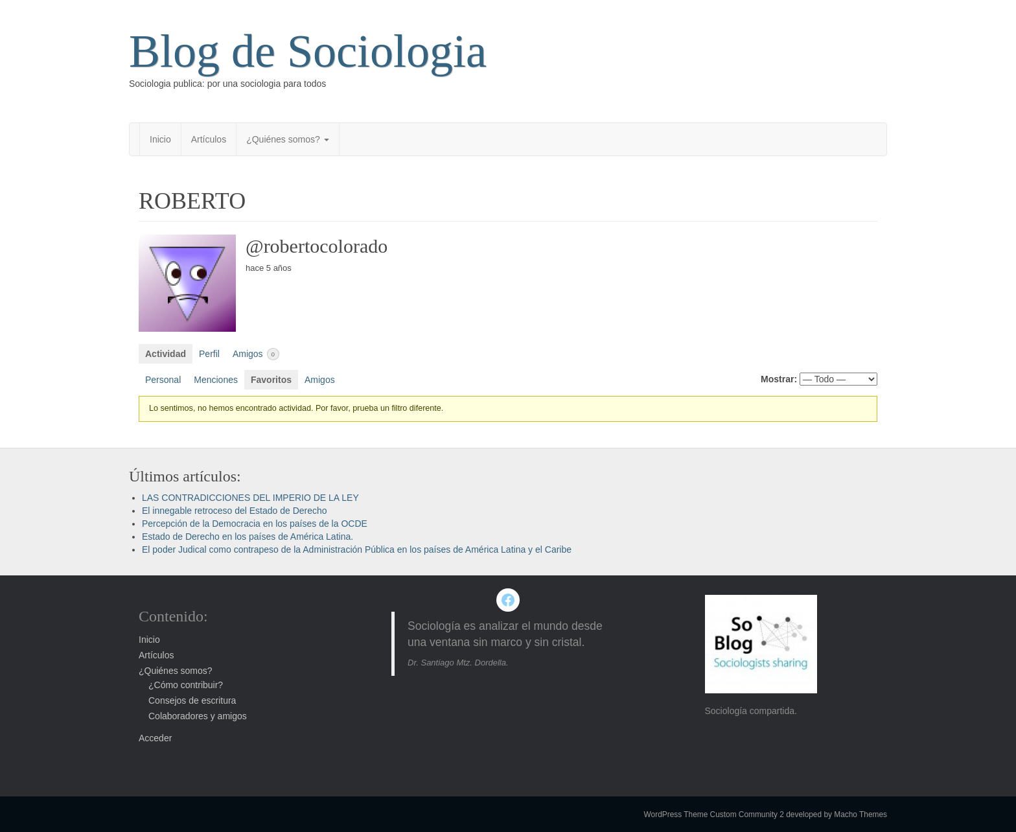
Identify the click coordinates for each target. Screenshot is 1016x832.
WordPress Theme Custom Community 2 (714, 814)
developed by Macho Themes (836, 814)
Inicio (160, 139)
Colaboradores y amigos (197, 716)
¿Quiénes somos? (287, 139)
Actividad (165, 354)
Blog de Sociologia (308, 51)
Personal (163, 380)
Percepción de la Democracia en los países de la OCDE (254, 523)
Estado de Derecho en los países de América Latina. (247, 536)
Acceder (155, 738)
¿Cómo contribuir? (185, 685)
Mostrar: (779, 379)
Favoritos (271, 380)
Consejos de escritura (192, 700)
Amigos (256, 354)
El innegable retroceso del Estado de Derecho (234, 510)
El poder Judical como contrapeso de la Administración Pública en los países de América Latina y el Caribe (357, 549)
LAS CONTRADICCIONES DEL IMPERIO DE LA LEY (250, 497)
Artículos (208, 139)
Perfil (209, 354)
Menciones (216, 380)
